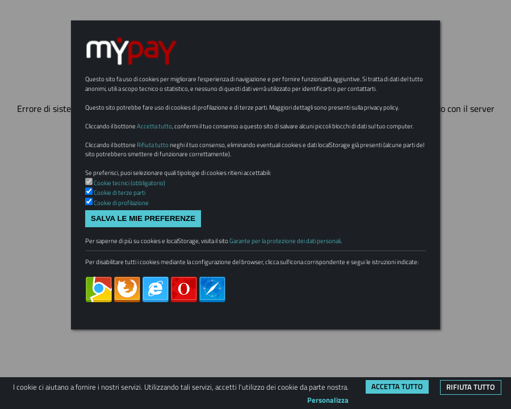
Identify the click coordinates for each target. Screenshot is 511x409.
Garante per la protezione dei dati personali (329, 298)
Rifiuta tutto (470, 387)
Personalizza (328, 400)
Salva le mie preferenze (143, 274)
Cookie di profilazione (127, 256)
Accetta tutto (397, 386)
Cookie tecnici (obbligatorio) (137, 234)
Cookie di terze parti (125, 246)
